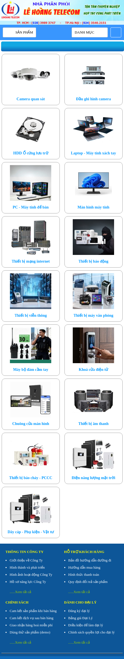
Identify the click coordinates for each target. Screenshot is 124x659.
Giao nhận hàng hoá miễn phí (31, 625)
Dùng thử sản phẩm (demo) (30, 632)
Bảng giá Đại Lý (80, 618)
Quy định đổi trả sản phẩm (88, 582)
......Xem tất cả (20, 592)
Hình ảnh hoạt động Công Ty (31, 574)
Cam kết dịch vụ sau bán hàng (31, 618)
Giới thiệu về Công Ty (26, 560)
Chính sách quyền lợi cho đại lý (91, 632)
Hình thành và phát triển (27, 567)
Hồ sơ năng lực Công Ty (28, 582)
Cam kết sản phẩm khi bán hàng (33, 611)
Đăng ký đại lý (79, 611)
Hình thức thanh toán (83, 574)
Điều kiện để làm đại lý (85, 625)
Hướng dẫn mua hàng (84, 567)
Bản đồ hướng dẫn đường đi (89, 560)
